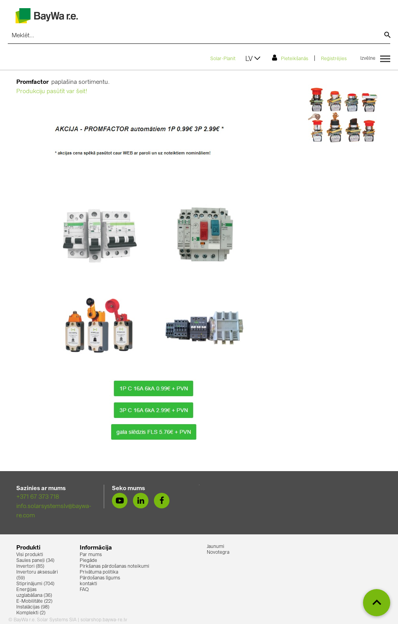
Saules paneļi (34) (35, 560)
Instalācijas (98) (32, 607)
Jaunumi (215, 546)
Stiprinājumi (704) (35, 584)
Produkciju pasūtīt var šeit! (51, 92)
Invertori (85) (30, 566)
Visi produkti (29, 555)
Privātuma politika (99, 572)
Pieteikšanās (290, 57)
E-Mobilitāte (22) (34, 601)
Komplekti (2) (30, 613)
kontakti (88, 584)
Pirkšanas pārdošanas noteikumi (114, 566)
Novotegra (218, 552)
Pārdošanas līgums (100, 578)
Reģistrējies (334, 59)
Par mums (91, 555)
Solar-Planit (223, 59)
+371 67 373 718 (37, 497)
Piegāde (88, 560)
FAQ (84, 590)
